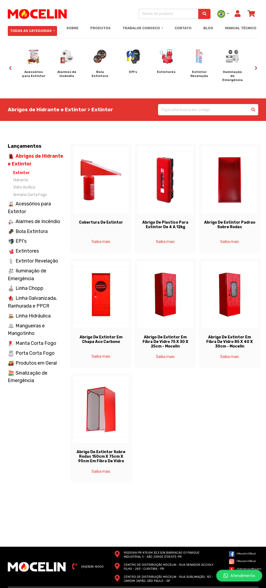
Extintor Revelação (37, 261)
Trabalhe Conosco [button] (141, 28)
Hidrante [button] (20, 180)
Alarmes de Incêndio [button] (38, 221)
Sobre (72, 28)
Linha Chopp (29, 288)
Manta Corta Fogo (36, 343)
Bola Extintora (32, 231)
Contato (183, 28)
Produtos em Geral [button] (36, 363)
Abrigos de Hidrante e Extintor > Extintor (60, 109)
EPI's (21, 241)
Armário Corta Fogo (30, 195)
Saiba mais (101, 241)
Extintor (21, 173)
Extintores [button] (27, 251)
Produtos (100, 28)
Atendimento (239, 575)
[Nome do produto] (168, 14)
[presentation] (10, 68)
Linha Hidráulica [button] (33, 316)
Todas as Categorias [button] (31, 31)
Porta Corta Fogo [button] (35, 353)
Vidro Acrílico (24, 187)
